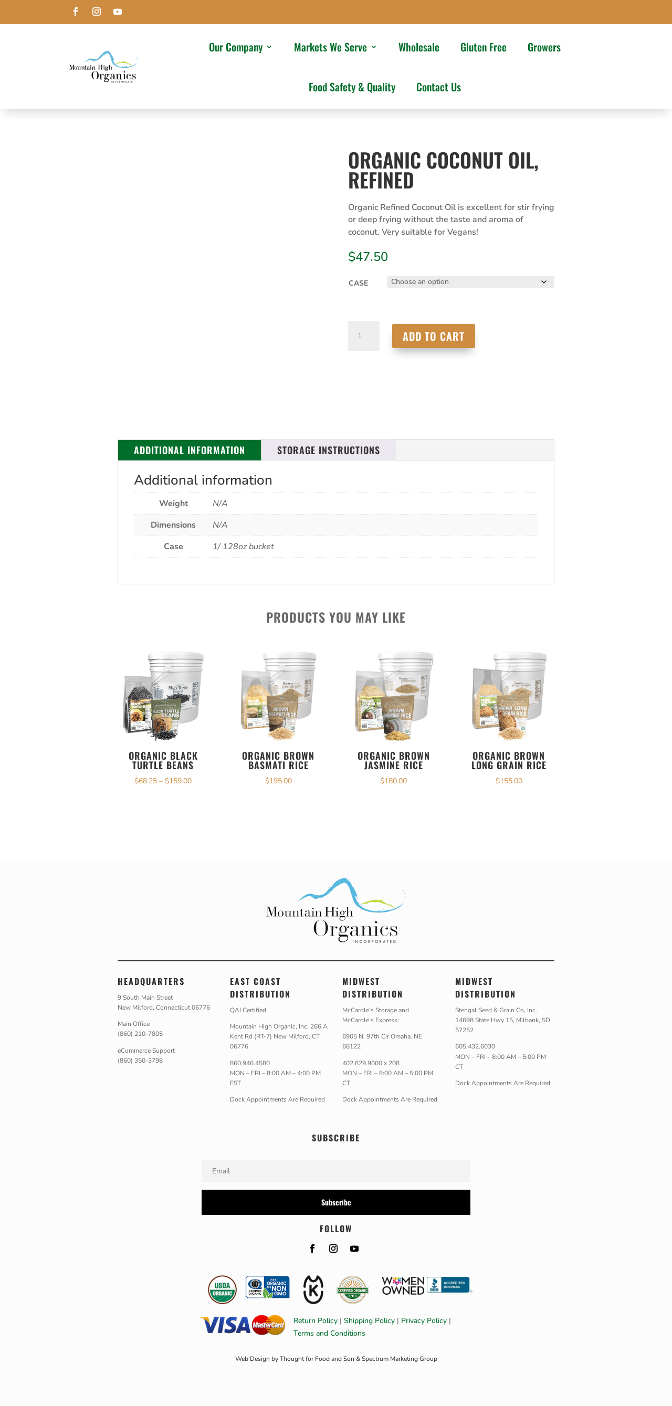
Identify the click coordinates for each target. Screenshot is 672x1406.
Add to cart (434, 336)
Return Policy (315, 1321)
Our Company (235, 47)
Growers (544, 47)
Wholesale (418, 47)
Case (358, 283)
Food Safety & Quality (352, 87)
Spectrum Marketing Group (399, 1359)
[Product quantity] (364, 336)
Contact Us (438, 87)
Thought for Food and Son (317, 1359)
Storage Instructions (328, 450)
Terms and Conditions (329, 1333)
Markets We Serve (330, 47)
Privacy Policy (424, 1321)
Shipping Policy (369, 1321)
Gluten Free (483, 47)
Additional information (189, 450)
